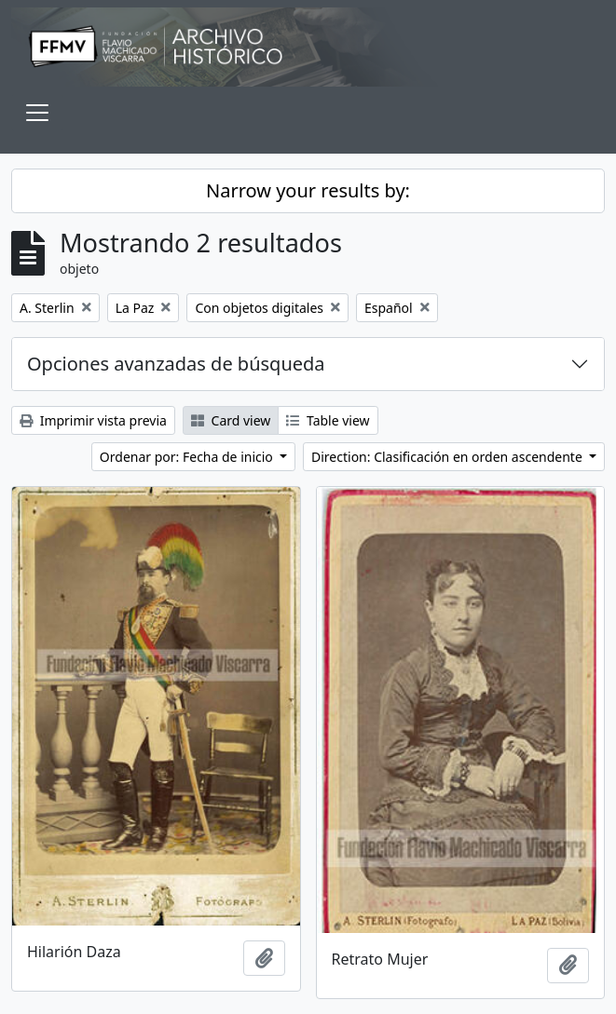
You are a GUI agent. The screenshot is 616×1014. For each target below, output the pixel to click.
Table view (327, 420)
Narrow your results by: (308, 190)
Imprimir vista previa (93, 420)
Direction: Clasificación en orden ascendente (448, 457)
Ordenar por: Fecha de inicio (188, 457)
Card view (230, 420)
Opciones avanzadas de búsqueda (176, 363)
